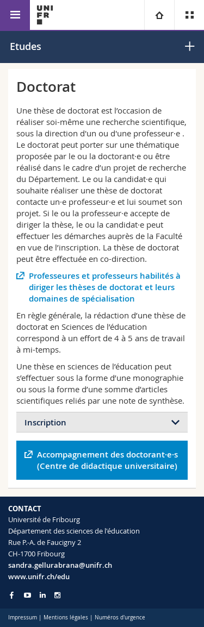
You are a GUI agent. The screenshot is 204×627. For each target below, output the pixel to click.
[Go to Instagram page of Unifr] (57, 595)
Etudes (25, 46)
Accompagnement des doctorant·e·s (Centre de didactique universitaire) (107, 460)
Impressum (22, 617)
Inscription (45, 422)
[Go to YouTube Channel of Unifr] (27, 595)
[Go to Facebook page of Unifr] (11, 595)
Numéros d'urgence (120, 617)
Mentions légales (66, 617)
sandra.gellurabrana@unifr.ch (60, 565)
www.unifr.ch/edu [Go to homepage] (39, 576)
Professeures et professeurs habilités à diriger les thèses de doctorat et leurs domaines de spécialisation (105, 287)
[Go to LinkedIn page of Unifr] (43, 595)
